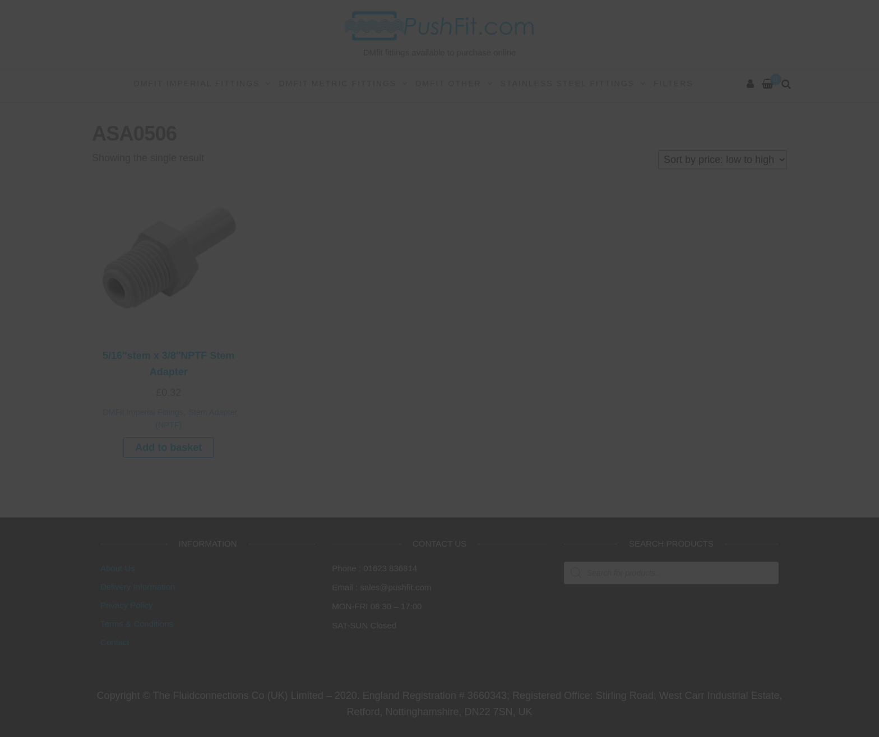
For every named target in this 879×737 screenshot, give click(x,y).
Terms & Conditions (136, 623)
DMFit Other (448, 83)
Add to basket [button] (168, 447)
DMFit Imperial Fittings (197, 83)
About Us (117, 568)
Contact (114, 642)
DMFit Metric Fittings (337, 83)
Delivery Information (137, 586)
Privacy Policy (126, 605)
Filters (673, 83)
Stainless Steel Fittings (568, 83)
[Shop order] (722, 159)
